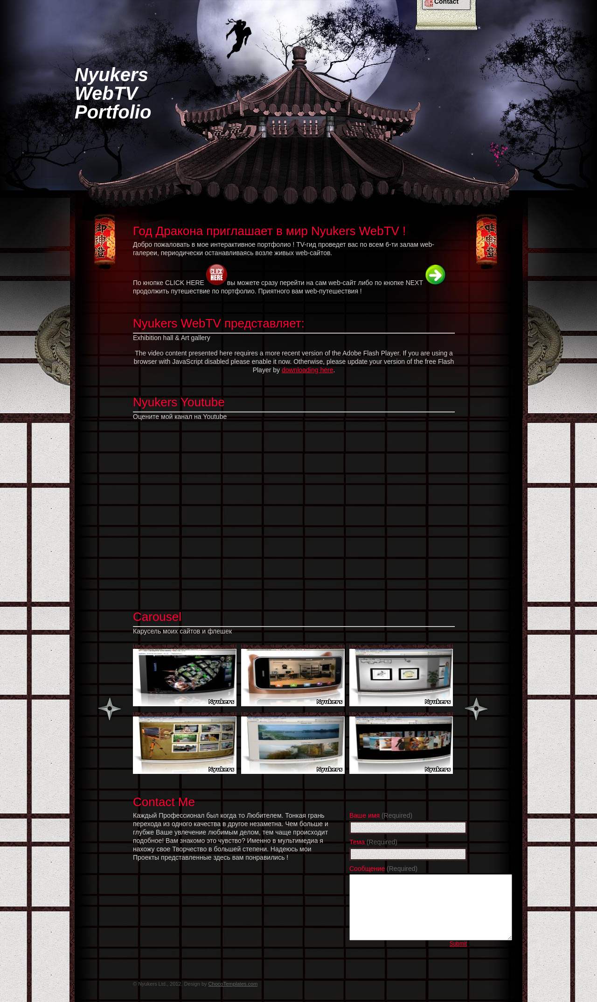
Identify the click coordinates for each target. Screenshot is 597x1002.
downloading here (307, 370)
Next (476, 709)
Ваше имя (380, 815)
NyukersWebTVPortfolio (113, 93)
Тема (373, 842)
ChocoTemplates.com (233, 984)
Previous (110, 709)
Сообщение (383, 868)
